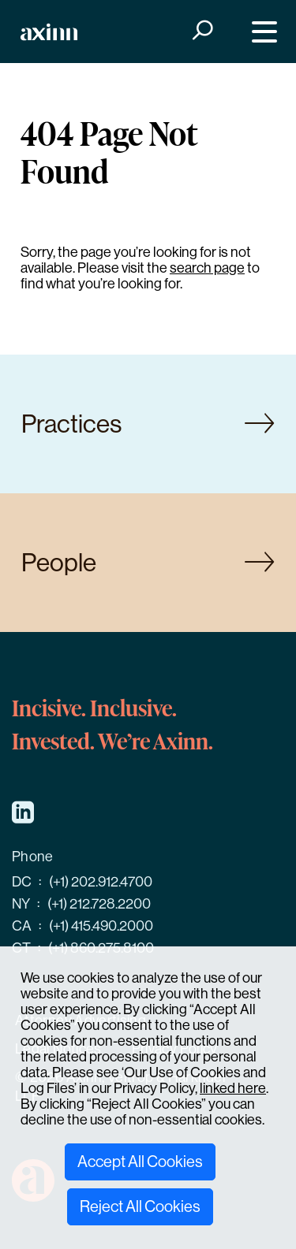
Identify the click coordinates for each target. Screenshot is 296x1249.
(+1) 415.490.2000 (101, 926)
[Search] (200, 32)
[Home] (49, 31)
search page (207, 268)
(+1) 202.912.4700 (100, 882)
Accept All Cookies (140, 1162)
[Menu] (260, 32)
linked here (233, 1088)
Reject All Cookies (140, 1207)
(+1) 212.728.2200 (99, 904)
